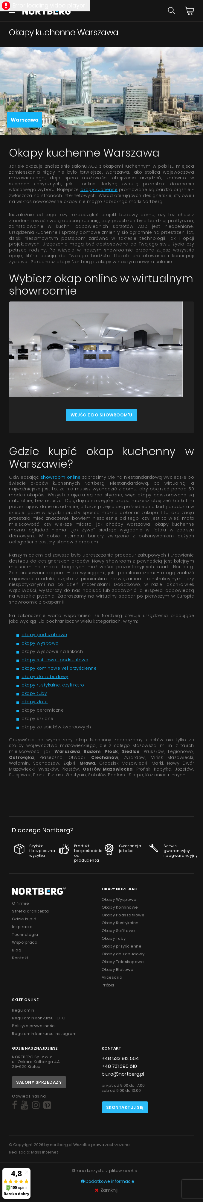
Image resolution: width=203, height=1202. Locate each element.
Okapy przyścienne (122, 946)
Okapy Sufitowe (118, 930)
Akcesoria (112, 977)
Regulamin (23, 1010)
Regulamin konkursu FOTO (39, 1018)
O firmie (20, 903)
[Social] (14, 1105)
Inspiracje (22, 927)
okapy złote (35, 702)
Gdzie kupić (24, 919)
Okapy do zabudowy (123, 954)
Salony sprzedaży (39, 1082)
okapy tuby (34, 693)
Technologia (25, 934)
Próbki (108, 985)
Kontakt (20, 958)
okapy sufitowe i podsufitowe (55, 660)
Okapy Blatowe (118, 969)
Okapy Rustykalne (120, 923)
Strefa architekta (30, 911)
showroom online (61, 477)
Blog (16, 950)
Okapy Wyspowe (119, 899)
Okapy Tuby (114, 938)
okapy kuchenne (98, 189)
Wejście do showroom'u (101, 415)
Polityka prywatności (34, 1026)
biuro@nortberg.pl (123, 1074)
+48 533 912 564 (120, 1058)
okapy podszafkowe (44, 635)
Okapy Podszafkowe (123, 915)
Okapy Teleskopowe (123, 962)
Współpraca (24, 942)
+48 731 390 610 (119, 1066)
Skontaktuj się (125, 1107)
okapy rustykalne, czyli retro (53, 685)
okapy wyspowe (40, 643)
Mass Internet (44, 1152)
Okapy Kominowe (120, 907)
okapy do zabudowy (45, 677)
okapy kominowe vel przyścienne (59, 668)
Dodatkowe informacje (107, 1181)
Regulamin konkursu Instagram (44, 1033)
